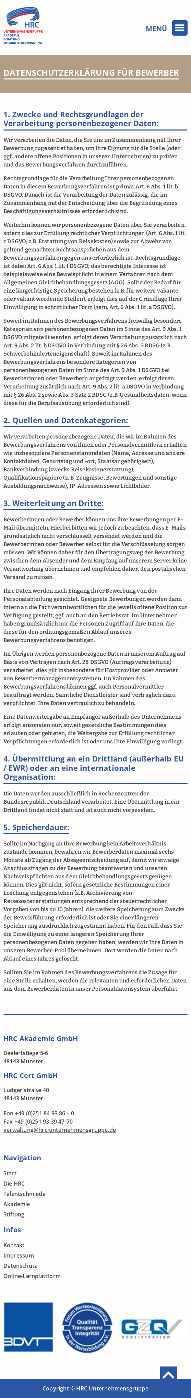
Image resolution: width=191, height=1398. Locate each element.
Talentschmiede (24, 1194)
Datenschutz (20, 1266)
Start (9, 1173)
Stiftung (14, 1214)
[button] (180, 28)
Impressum (18, 1255)
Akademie (16, 1204)
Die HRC (14, 1183)
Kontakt (13, 1245)
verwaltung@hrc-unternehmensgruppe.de (59, 1130)
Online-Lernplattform (32, 1276)
